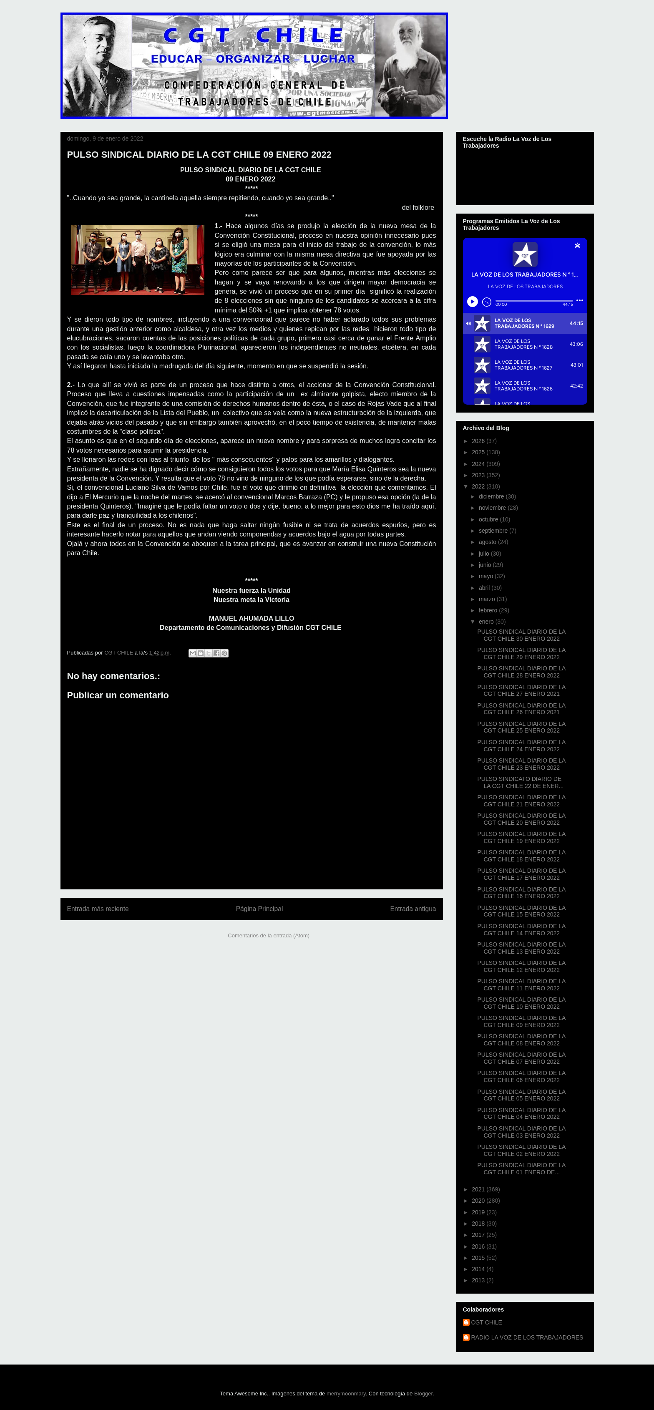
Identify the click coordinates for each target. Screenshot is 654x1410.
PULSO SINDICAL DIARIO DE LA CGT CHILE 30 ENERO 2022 (521, 635)
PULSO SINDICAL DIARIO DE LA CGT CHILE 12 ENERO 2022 (521, 966)
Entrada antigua (413, 908)
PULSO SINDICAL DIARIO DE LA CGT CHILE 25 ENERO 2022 (521, 727)
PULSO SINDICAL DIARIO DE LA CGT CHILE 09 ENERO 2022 (521, 1021)
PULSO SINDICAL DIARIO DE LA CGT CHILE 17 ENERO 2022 (521, 874)
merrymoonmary (346, 1393)
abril (485, 587)
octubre (489, 519)
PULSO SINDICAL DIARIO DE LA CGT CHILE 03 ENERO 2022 (521, 1132)
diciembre (492, 496)
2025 (479, 452)
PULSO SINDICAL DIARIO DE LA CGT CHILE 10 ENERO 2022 (521, 1003)
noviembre (493, 507)
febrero (489, 610)
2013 (479, 1280)
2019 (479, 1212)
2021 (479, 1189)
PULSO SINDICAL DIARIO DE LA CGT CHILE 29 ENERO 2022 (521, 653)
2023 (479, 475)
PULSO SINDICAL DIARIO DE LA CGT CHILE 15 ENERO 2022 (521, 911)
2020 (479, 1200)
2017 (479, 1234)
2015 (479, 1257)
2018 (479, 1223)
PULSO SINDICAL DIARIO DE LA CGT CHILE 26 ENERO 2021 (521, 709)
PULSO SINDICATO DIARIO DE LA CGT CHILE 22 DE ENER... (520, 782)
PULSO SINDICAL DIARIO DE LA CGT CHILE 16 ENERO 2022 (521, 893)
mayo (487, 576)
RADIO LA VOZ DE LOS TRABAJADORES (527, 1337)
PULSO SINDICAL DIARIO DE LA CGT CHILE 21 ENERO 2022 (521, 801)
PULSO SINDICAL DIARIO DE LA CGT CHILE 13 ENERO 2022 (521, 948)
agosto (488, 542)
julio (485, 553)
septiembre (494, 530)
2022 (479, 486)
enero (487, 621)
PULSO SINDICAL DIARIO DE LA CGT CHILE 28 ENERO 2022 (521, 672)
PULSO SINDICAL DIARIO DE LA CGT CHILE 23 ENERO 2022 (521, 764)
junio (486, 564)
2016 (479, 1246)
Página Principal (259, 908)
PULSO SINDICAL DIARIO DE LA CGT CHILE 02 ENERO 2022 (521, 1150)
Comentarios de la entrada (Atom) (268, 935)
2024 (479, 464)
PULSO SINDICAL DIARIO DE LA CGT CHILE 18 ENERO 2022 (521, 856)
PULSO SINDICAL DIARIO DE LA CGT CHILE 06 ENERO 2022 (521, 1076)
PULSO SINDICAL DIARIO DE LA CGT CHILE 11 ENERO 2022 (521, 985)
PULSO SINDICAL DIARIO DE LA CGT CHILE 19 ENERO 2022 (521, 837)
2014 (479, 1269)
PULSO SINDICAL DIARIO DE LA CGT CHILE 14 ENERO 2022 (521, 930)
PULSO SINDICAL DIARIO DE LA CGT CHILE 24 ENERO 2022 (521, 746)
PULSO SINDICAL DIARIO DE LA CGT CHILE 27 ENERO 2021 (521, 690)
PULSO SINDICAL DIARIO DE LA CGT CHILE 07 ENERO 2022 (521, 1058)
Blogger (423, 1393)
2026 (479, 441)
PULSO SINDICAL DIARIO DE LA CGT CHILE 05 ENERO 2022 (521, 1095)
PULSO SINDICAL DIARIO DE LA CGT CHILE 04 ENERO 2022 (521, 1113)
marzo (488, 599)
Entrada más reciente (98, 908)
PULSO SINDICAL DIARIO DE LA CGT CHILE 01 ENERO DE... (521, 1169)
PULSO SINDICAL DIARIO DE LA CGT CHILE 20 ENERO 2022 (521, 819)
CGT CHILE (486, 1322)
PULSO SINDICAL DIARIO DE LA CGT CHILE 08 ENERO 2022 (521, 1040)
